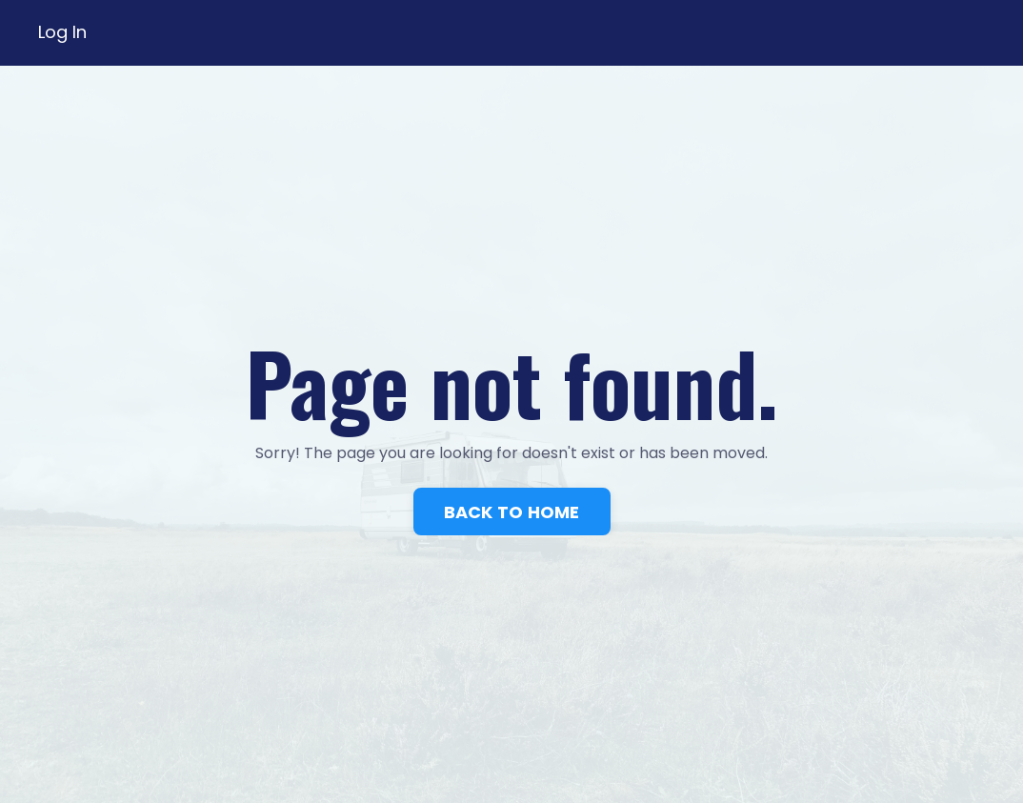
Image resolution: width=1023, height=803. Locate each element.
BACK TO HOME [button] (512, 512)
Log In (62, 32)
